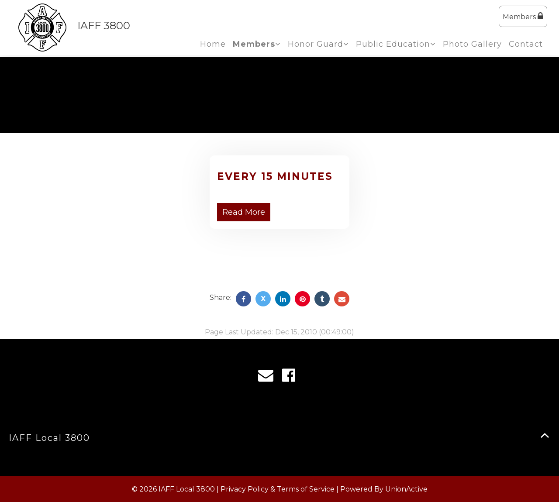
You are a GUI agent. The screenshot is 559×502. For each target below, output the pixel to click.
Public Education (396, 44)
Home (213, 44)
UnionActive (406, 489)
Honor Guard (318, 44)
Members (523, 16)
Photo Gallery (472, 44)
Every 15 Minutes (275, 176)
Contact (526, 44)
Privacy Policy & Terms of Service (278, 489)
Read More (243, 212)
